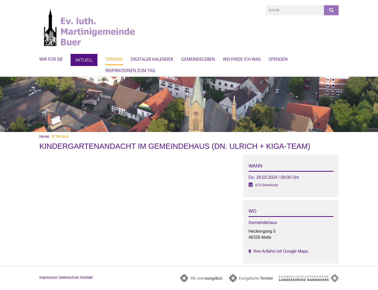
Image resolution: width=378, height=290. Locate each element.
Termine (114, 59)
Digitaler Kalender (152, 59)
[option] (189, 104)
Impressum (48, 277)
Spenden (278, 59)
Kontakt (86, 277)
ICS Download (266, 185)
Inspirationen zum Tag (130, 70)
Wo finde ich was (242, 59)
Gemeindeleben (198, 59)
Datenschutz (69, 277)
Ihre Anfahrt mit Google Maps (281, 251)
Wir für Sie (51, 59)
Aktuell (84, 60)
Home (44, 136)
